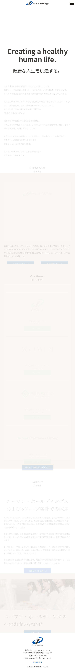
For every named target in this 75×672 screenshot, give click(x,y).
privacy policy (37, 662)
